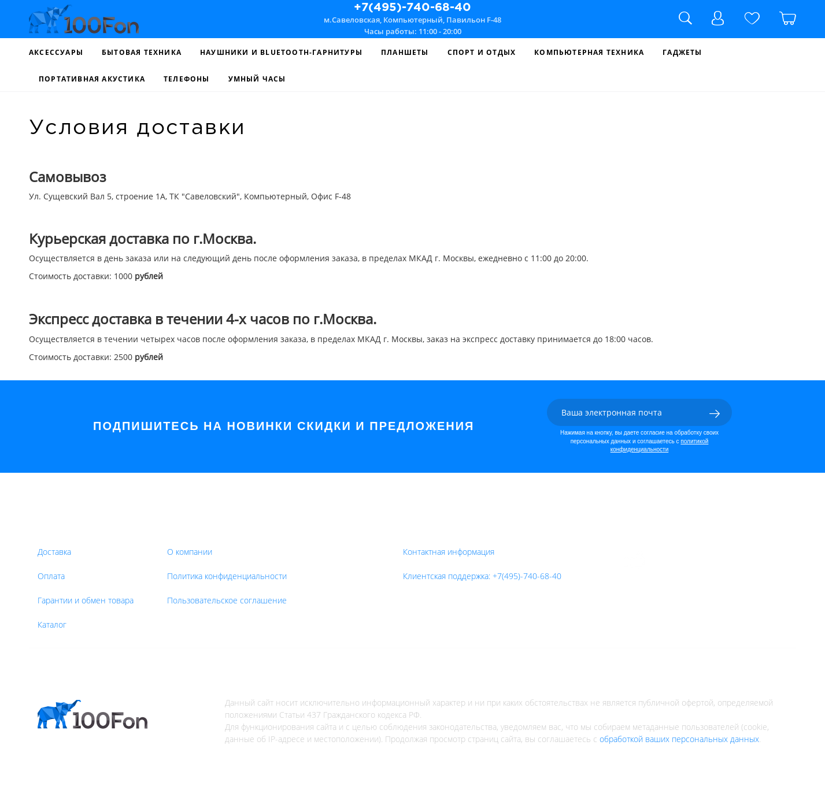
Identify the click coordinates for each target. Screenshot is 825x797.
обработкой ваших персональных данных (679, 738)
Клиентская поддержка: (482, 575)
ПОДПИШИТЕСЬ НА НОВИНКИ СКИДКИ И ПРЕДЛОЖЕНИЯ (284, 426)
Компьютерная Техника (589, 52)
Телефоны (187, 79)
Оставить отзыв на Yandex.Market (721, 560)
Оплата (51, 575)
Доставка (54, 551)
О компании (189, 551)
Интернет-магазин (212, 529)
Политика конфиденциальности (227, 575)
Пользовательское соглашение (227, 600)
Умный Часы (257, 79)
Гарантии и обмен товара (86, 600)
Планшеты (405, 52)
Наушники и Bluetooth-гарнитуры (281, 52)
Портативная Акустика (92, 79)
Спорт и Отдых (481, 52)
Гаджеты (682, 52)
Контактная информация (448, 551)
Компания (344, 529)
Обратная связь (442, 529)
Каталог (52, 624)
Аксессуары (56, 52)
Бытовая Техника (142, 52)
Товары (55, 529)
